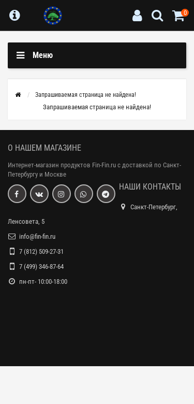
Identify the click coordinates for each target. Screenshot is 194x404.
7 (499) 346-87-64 (41, 266)
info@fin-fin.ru (37, 236)
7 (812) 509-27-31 (41, 251)
